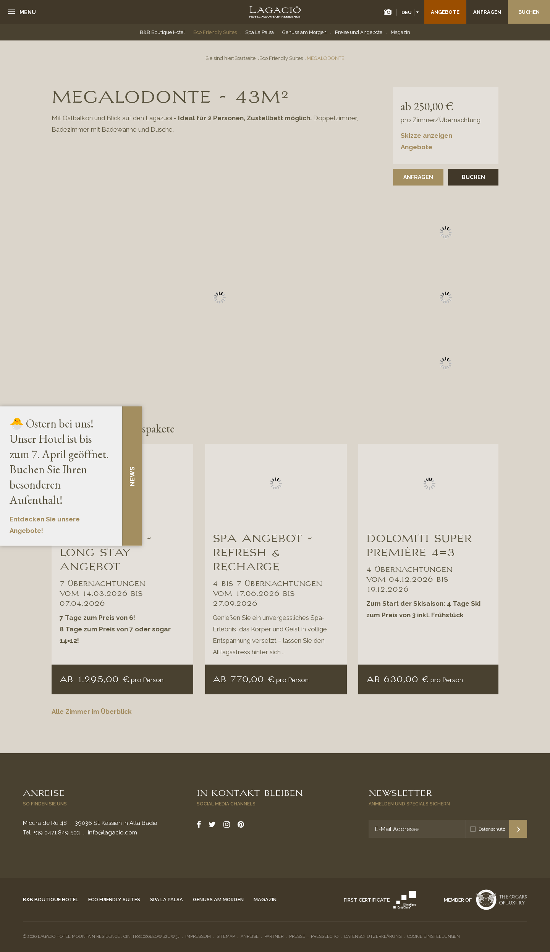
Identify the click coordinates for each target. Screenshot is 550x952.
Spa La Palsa (259, 32)
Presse (297, 936)
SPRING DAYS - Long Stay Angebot (105, 551)
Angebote (445, 12)
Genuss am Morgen (304, 32)
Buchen (529, 12)
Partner (273, 936)
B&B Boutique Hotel (162, 32)
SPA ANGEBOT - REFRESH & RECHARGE (262, 551)
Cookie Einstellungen (433, 936)
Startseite (245, 58)
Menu (27, 12)
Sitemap (226, 936)
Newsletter (400, 792)
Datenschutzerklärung (372, 936)
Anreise (44, 792)
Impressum (198, 936)
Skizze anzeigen (426, 135)
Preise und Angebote (358, 32)
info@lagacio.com (112, 832)
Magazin (400, 32)
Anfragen (487, 12)
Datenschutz (492, 829)
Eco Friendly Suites (215, 32)
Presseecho (324, 936)
